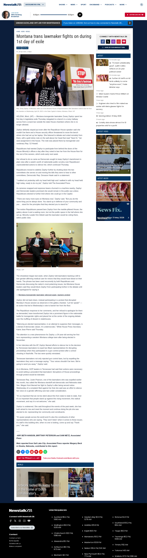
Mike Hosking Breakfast (16, 16)
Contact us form (15, 538)
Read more (113, 66)
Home (18, 31)
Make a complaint (15, 546)
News (23, 31)
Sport (83, 4)
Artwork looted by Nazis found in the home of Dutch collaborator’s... (38, 489)
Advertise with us (15, 544)
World (28, 31)
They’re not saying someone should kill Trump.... (77, 492)
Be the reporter (14, 541)
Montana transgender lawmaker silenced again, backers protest (44, 295)
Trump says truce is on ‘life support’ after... (78, 478)
